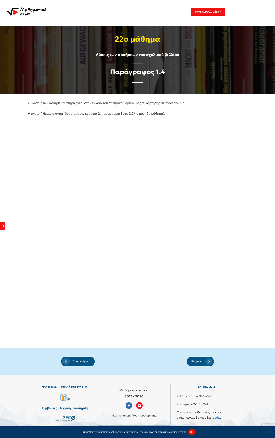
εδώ (217, 417)
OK (192, 432)
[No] (270, 432)
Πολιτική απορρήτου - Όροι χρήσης (134, 415)
